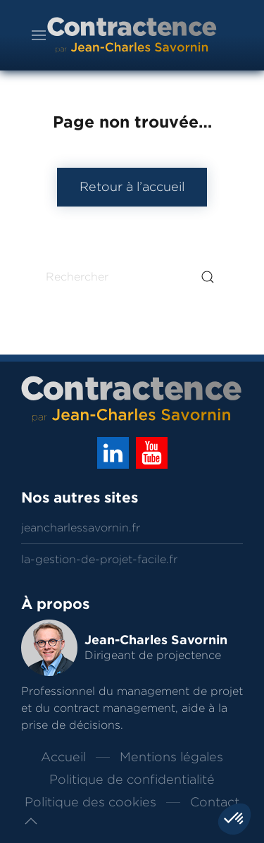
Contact (214, 802)
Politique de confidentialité (132, 780)
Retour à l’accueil (132, 187)
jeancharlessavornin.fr (80, 528)
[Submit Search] (208, 277)
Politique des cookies (90, 802)
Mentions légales (171, 757)
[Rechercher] (132, 277)
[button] (31, 821)
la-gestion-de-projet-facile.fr (99, 559)
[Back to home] (132, 35)
